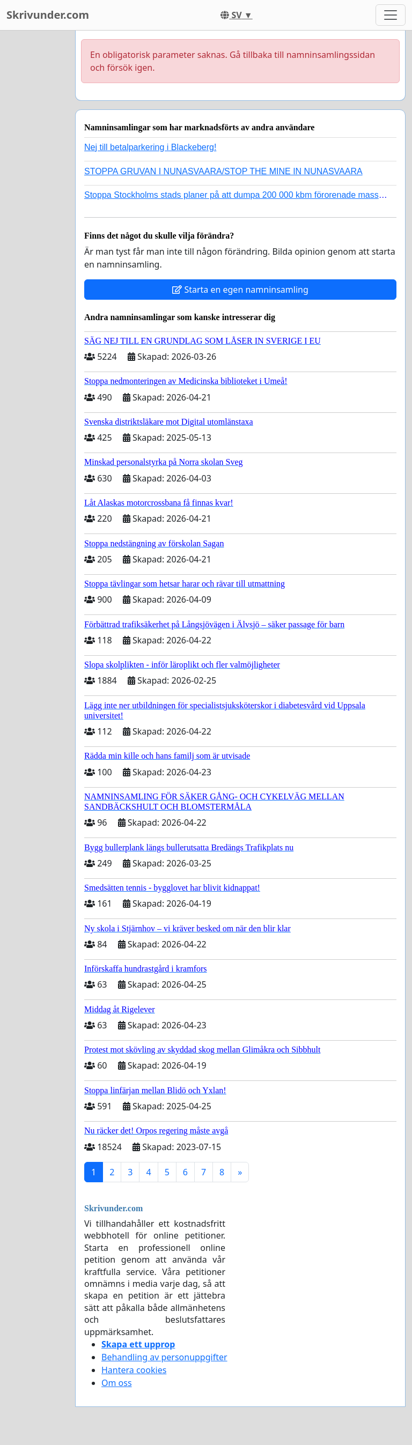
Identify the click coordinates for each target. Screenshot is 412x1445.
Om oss (116, 1383)
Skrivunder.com (47, 15)
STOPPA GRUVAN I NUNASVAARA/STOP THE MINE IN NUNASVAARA (223, 171)
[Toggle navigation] (391, 15)
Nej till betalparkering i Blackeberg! (150, 147)
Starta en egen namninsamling (240, 289)
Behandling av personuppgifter (164, 1357)
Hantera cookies (133, 1370)
